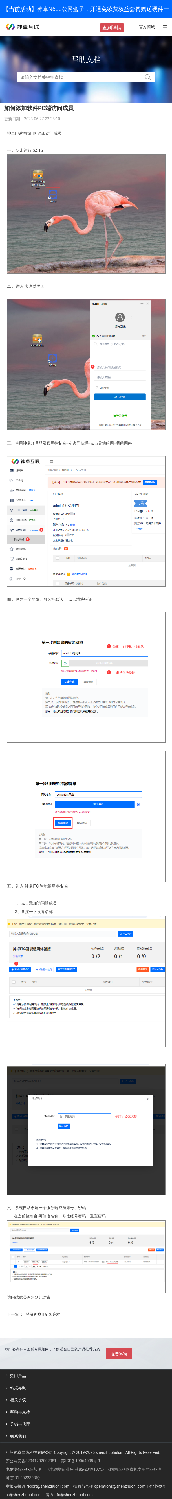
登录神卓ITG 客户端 (43, 1314)
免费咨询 (119, 1354)
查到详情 (112, 27)
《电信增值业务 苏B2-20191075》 (76, 1469)
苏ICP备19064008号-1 (80, 1461)
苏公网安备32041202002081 (31, 1461)
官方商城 (147, 27)
